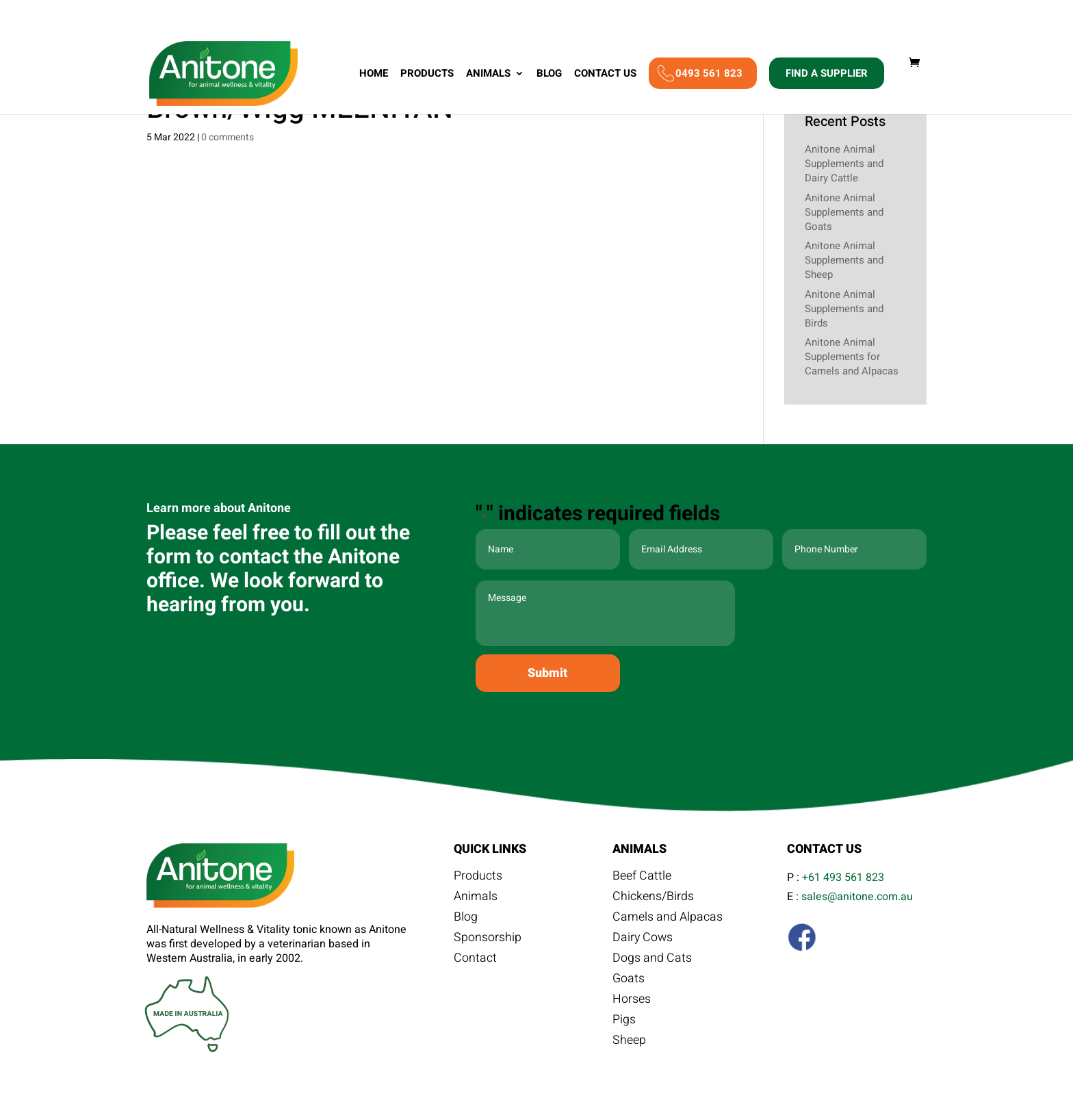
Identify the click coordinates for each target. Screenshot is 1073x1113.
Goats (628, 980)
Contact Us (605, 77)
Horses (631, 1001)
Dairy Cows (643, 939)
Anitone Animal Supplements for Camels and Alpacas (852, 357)
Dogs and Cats (652, 960)
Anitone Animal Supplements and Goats (844, 212)
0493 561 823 (708, 75)
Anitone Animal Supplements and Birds (844, 309)
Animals (488, 77)
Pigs (624, 1021)
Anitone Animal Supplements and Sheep (844, 260)
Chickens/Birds (653, 898)
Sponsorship (487, 939)
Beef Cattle (641, 877)
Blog (549, 77)
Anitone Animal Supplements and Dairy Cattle (844, 164)
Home (373, 77)
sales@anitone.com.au (857, 896)
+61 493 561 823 (843, 877)
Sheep (629, 1042)
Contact (475, 960)
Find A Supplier (827, 75)
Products (427, 77)
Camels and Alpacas (667, 918)
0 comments (227, 137)
